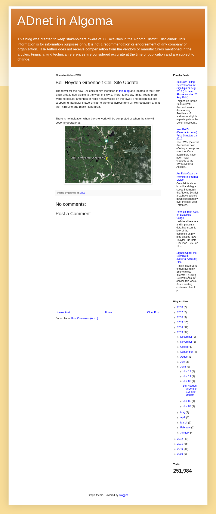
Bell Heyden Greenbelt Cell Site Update (190, 390)
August (184, 356)
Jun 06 (187, 381)
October (185, 346)
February (185, 427)
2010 (180, 449)
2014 (180, 327)
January (185, 432)
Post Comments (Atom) (84, 318)
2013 (180, 332)
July (183, 361)
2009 (180, 453)
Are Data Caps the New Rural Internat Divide (187, 176)
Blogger (123, 495)
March (184, 422)
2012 (180, 438)
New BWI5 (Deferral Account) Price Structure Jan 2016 (187, 134)
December (186, 336)
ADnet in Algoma (65, 21)
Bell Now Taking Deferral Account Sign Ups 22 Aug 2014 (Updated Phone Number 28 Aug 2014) (186, 89)
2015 (180, 322)
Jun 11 (187, 376)
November (186, 341)
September (187, 351)
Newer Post (63, 312)
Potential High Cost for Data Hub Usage (187, 214)
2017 (180, 312)
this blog (124, 90)
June (183, 366)
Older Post (153, 312)
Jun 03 (187, 406)
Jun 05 (187, 401)
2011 (180, 443)
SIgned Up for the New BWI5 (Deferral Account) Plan (186, 257)
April (183, 417)
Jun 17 (187, 371)
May (183, 412)
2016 (180, 317)
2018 (180, 307)
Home (108, 312)
